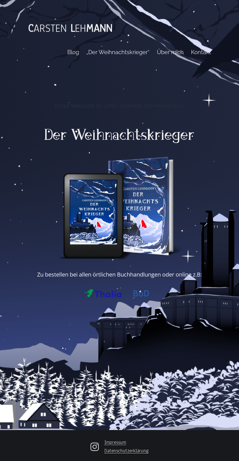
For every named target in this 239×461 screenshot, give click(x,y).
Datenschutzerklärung (126, 451)
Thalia (102, 293)
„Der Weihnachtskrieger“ (117, 52)
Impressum (115, 442)
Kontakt (201, 52)
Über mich (170, 52)
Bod (141, 293)
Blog (73, 52)
